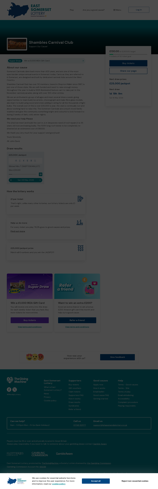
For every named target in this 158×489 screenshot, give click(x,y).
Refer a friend (77, 320)
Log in (139, 9)
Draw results (74, 402)
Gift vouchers (75, 388)
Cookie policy (50, 400)
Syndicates (74, 405)
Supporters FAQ (76, 395)
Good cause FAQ (101, 395)
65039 (43, 466)
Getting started (100, 398)
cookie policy (58, 484)
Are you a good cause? (94, 10)
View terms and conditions (30, 327)
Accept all (96, 481)
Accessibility (124, 398)
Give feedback (117, 357)
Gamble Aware (100, 444)
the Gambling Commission (99, 463)
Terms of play (124, 391)
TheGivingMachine (50, 463)
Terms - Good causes (128, 384)
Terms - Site (123, 388)
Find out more (18, 231)
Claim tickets (74, 391)
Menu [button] (117, 10)
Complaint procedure (128, 402)
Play (72, 10)
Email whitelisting (126, 395)
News (46, 393)
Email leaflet (98, 391)
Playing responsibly (127, 405)
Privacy (47, 397)
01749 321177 (79, 425)
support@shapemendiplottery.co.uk (110, 425)
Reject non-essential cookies (135, 481)
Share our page (128, 70)
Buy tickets (128, 63)
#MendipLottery (14, 394)
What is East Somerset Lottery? (53, 388)
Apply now (98, 384)
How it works (75, 398)
